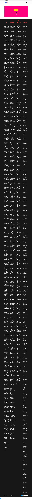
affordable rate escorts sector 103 (12, 95)
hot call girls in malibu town (6, 102)
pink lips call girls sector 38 (12, 251)
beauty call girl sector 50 (12, 284)
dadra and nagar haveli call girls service (19, 131)
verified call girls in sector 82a (12, 364)
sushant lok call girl (12, 414)
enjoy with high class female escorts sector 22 (12, 218)
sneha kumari (12, 53)
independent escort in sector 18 (12, 206)
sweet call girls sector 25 (6, 253)
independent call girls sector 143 (12, 184)
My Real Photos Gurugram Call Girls (12, 30)
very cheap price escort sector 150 (12, 197)
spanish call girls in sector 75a (6, 358)
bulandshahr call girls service (25, 344)
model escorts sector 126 (12, 143)
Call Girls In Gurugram (12, 38)
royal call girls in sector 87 (6, 382)
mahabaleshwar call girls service (25, 83)
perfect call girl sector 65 (12, 313)
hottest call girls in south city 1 (6, 430)
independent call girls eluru (19, 35)
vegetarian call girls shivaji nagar (6, 421)
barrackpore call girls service (25, 434)
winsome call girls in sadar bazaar (6, 183)
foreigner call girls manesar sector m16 (6, 115)
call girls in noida (12, 421)
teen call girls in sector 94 (6, 402)
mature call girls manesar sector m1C (6, 120)
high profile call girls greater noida (12, 434)
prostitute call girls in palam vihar (6, 158)
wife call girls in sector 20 (6, 243)
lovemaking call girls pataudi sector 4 (6, 167)
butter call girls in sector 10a (6, 211)
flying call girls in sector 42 (6, 289)
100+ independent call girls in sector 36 (12, 246)
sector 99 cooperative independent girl (12, 405)
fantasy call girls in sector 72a (6, 350)
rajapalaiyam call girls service (25, 288)
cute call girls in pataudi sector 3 (6, 165)
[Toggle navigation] (27, 0)
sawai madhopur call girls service (25, 238)
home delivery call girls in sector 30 (6, 265)
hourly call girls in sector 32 (6, 268)
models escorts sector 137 (12, 171)
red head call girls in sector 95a (6, 405)
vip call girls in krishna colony (6, 94)
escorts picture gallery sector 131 (12, 156)
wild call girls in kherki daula (6, 92)
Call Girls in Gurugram (12, 49)
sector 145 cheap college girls (12, 187)
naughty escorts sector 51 (12, 286)
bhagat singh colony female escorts (12, 60)
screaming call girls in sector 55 (6, 314)
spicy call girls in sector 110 (6, 214)
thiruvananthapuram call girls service (19, 324)
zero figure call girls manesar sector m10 (6, 105)
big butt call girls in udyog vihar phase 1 (6, 443)
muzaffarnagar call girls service (25, 388)
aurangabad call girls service (25, 64)
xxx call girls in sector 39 (6, 281)
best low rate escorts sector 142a (12, 182)
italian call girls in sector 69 (6, 340)
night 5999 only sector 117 (12, 123)
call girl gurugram (6, 34)
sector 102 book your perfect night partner (12, 93)
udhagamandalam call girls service (25, 301)
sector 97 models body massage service (12, 401)
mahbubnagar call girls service (25, 311)
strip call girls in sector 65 (6, 332)
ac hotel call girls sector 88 (6, 384)
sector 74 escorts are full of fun (12, 336)
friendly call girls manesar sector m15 (6, 113)
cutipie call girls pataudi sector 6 (6, 170)
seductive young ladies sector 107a (12, 105)
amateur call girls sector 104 (6, 201)
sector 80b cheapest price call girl (12, 356)
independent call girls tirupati (19, 50)
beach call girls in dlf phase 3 (6, 58)
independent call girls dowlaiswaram (19, 33)
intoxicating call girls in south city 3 (6, 434)
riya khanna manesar (12, 54)
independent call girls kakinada (19, 40)
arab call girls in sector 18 (6, 238)
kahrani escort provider (12, 73)
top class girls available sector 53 (12, 291)
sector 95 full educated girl (12, 395)
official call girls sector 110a (6, 216)
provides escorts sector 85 (12, 369)
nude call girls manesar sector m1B (6, 118)
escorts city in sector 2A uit (12, 231)
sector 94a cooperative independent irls (12, 393)
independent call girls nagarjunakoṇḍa (19, 45)
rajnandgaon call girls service (19, 129)
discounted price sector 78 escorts (12, 342)
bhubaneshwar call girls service (25, 145)
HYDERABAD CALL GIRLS (12, 41)
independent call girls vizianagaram (19, 53)
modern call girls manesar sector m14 (6, 112)
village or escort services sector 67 (12, 318)
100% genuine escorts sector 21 (12, 214)
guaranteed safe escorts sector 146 (12, 189)
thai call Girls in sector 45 (6, 294)
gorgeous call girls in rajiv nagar (6, 175)
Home (16, 14)
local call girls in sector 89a (6, 390)
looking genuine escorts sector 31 (12, 236)
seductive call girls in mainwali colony (6, 100)
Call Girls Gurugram (12, 46)
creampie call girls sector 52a (6, 309)
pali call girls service (25, 233)
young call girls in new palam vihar (6, 155)
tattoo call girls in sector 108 (6, 207)
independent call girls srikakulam (19, 48)
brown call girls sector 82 (6, 372)
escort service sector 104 (12, 97)
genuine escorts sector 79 (12, 345)
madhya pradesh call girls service (19, 332)
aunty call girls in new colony (6, 153)
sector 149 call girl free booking (12, 193)
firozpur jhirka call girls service (19, 190)
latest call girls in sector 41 (6, 287)
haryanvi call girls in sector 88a (6, 385)
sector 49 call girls (12, 280)
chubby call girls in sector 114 (6, 222)
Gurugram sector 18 (6, 33)
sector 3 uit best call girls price (12, 233)
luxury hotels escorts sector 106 (12, 100)
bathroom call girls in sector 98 (6, 412)
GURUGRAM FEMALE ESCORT (12, 33)
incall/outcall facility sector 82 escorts (12, 363)
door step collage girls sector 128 (12, 148)
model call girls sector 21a (12, 216)
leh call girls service (19, 330)
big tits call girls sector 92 (6, 399)
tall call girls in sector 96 (6, 408)
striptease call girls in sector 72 (6, 348)
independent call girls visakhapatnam (19, 51)
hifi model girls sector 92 (12, 385)
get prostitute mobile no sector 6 (12, 303)
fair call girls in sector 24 (6, 251)
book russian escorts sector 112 (12, 115)
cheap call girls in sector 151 (12, 198)
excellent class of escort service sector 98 (12, 403)
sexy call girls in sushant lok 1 (6, 439)
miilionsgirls (5, 37)
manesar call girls (12, 416)
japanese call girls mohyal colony (6, 149)
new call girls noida (12, 432)
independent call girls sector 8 (6, 366)
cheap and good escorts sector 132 (12, 158)
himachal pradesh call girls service (19, 211)
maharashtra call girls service (25, 58)
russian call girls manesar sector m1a (6, 117)
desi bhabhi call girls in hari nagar (6, 79)
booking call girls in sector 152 (12, 202)
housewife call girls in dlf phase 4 (6, 59)
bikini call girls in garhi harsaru (6, 69)
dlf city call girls (12, 424)
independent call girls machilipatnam (19, 43)
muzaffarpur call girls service (19, 103)
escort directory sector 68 (12, 320)
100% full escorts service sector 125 (12, 141)
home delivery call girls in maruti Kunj (6, 143)
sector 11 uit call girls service (12, 110)
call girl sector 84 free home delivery (12, 368)
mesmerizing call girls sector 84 (6, 377)
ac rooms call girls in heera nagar (6, 81)
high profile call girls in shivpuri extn (6, 427)
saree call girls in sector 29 (6, 261)
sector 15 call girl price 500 (12, 195)
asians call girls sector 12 (6, 227)
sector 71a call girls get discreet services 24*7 (12, 329)
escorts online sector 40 (12, 260)
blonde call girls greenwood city (6, 73)
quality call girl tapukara (12, 409)
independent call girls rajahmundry (19, 46)
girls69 (5, 36)
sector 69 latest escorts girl (12, 322)
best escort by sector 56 (12, 296)
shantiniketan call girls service (25, 484)
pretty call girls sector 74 (6, 353)
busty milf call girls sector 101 (6, 194)
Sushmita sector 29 (12, 57)
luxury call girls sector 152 (12, 200)
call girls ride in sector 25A (6, 255)
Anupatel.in (10, 495)
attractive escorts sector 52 (12, 289)
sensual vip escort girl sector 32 (12, 238)
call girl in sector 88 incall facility (12, 374)
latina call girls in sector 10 (6, 191)
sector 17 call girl (12, 204)
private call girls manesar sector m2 (6, 123)
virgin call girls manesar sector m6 (6, 131)
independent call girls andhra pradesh (19, 25)
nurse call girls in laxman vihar (6, 97)
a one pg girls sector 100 (12, 90)
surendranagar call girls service (19, 180)
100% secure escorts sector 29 (12, 229)
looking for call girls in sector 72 (12, 331)
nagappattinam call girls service (25, 282)
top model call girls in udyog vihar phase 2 (6, 446)
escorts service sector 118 (12, 125)
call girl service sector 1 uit (12, 86)
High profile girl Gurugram (12, 32)
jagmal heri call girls (12, 72)
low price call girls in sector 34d (6, 278)
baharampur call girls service (25, 424)
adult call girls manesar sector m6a (6, 133)
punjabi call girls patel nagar (6, 171)
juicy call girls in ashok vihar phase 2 (6, 46)
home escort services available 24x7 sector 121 (12, 132)
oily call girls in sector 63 (6, 328)
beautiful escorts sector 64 (12, 311)
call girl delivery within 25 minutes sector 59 (12, 301)
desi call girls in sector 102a (6, 198)
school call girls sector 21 (6, 245)
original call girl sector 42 (12, 269)
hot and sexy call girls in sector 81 (12, 361)
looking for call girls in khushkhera (12, 75)
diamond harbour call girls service (25, 447)
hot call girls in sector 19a (12, 209)
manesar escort (6, 30)
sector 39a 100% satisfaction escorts (12, 256)
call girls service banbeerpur (12, 59)
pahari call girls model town (6, 147)
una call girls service (19, 226)
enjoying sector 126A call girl (12, 144)
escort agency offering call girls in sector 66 (12, 316)
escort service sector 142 (12, 180)
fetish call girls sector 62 (6, 327)
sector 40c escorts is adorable (12, 265)
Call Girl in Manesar (12, 34)
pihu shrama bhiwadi (12, 56)
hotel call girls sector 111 (6, 217)
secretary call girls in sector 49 (6, 301)
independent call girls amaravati (19, 28)
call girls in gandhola (11, 69)
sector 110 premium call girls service (12, 112)
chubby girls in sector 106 (6, 204)
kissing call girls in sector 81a (6, 371)
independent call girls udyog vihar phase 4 (6, 450)
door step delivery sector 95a (12, 397)
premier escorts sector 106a (12, 102)
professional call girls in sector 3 (6, 263)
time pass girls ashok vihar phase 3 (6, 48)
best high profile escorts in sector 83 (12, 366)
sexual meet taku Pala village (12, 408)
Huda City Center (6, 26)
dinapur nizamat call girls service (19, 91)
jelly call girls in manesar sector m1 (6, 104)
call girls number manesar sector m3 (6, 125)
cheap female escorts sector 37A (12, 249)
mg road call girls (12, 425)
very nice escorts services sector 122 (12, 134)
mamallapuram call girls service (25, 280)
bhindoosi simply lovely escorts (12, 62)
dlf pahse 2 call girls (12, 420)
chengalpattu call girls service (25, 259)
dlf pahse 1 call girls (12, 419)
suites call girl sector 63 (12, 309)
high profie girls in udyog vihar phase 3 (6, 448)
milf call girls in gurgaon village (6, 74)
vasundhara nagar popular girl (12, 413)
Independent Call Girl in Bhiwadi (12, 27)
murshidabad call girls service (25, 473)
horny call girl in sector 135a (12, 166)
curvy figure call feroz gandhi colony (6, 66)
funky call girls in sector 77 (6, 361)
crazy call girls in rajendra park (6, 173)
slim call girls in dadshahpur (6, 50)
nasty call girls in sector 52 (6, 307)
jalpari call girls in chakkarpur (6, 53)
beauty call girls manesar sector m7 (6, 135)
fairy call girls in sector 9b (6, 418)
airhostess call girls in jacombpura (6, 84)
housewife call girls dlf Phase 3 (12, 435)
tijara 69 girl (12, 412)
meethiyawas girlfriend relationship (12, 80)
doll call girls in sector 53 (6, 310)
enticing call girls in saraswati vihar (6, 186)
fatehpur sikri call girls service (25, 355)
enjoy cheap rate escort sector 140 (12, 177)
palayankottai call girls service (25, 285)
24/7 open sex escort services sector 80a (12, 353)
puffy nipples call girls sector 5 (6, 302)
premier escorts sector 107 (12, 104)
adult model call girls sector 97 (6, 410)
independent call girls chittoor (19, 32)
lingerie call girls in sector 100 (6, 193)
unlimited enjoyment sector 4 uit (12, 259)
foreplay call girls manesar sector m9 (6, 138)
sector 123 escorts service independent (12, 135)
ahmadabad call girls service (19, 146)
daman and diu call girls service (19, 134)
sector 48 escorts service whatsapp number (12, 279)
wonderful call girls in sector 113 (12, 117)
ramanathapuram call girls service (25, 290)
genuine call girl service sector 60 (12, 305)
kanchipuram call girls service (25, 272)
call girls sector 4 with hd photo (6, 284)
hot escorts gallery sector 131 (12, 154)
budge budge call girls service (25, 440)
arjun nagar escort (6, 43)
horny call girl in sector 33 (12, 239)
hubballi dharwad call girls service (19, 287)
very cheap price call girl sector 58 (12, 299)
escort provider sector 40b (12, 264)
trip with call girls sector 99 (6, 413)
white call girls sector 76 (6, 359)
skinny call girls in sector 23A (6, 250)
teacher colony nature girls (12, 411)
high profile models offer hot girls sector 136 (12, 168)
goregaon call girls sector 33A (12, 241)
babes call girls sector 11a (6, 225)
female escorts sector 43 (12, 270)
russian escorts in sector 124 (12, 137)
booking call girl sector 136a (12, 170)
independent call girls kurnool (19, 41)
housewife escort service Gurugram (6, 25)
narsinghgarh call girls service (19, 384)
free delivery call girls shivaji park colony (6, 423)
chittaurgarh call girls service (25, 211)
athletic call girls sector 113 (6, 220)
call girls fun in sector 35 (6, 273)
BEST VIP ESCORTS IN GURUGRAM (12, 44)
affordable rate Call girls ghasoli (12, 71)
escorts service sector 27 (12, 226)
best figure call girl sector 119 (12, 126)
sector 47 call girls (12, 277)
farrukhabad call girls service (25, 352)
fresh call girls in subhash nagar (6, 435)
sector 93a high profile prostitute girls (12, 390)
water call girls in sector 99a (6, 415)
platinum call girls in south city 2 (6, 432)
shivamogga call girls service (19, 300)
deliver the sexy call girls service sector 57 (12, 297)
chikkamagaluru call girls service (19, 278)
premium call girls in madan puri (6, 99)
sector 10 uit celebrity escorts (12, 88)
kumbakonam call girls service (25, 277)
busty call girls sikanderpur (6, 429)
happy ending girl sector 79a (12, 347)
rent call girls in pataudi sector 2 (6, 163)
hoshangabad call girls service (19, 359)
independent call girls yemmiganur (19, 55)
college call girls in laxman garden (6, 95)
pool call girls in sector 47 (6, 297)
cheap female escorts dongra (12, 68)
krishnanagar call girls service (25, 468)
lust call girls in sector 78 (6, 363)
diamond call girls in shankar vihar (6, 420)
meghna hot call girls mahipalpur (12, 55)
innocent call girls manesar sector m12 (6, 108)
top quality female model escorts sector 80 (12, 351)
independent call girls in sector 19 (12, 207)
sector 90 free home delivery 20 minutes (12, 379)
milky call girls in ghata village (6, 71)
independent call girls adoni (19, 27)
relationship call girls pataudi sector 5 (6, 168)
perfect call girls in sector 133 (12, 159)
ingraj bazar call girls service (25, 455)
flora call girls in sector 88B (6, 387)
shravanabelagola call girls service (19, 301)
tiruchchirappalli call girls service (25, 295)
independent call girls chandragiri (19, 30)
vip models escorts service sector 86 (12, 371)
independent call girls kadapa (19, 38)
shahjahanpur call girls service (25, 401)
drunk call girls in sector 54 (6, 312)
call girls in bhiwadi (12, 428)
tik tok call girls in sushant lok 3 (6, 442)
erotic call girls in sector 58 (6, 318)
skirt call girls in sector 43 (6, 291)
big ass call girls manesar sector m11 (6, 107)
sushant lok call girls (12, 427)
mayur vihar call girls (12, 417)
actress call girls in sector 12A (6, 229)
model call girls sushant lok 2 (6, 440)
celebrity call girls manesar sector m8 (6, 136)
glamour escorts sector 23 (12, 220)
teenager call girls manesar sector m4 (6, 128)
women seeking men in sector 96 (12, 399)
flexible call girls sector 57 (6, 317)
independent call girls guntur (19, 37)
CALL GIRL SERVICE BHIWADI (12, 40)
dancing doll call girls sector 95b (6, 407)
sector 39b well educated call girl (12, 257)
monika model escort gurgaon (6, 32)
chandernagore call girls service (25, 443)
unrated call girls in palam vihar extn (6, 160)
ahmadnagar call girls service (25, 59)
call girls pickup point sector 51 (12, 287)
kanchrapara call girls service (25, 461)
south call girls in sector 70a (6, 345)
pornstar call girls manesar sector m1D (6, 122)
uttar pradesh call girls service (25, 321)
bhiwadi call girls (12, 415)
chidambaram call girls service (25, 262)
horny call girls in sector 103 (6, 199)
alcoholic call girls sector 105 (6, 202)
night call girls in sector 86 (6, 381)
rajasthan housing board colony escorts (12, 83)
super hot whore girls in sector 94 (12, 391)
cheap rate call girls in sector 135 (12, 164)
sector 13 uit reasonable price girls (12, 151)
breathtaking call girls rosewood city (6, 181)
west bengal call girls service (25, 417)
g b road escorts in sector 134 (12, 161)
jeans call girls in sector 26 (6, 256)
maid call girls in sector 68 (6, 338)
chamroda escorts (12, 63)
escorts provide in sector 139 (12, 175)
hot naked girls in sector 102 (6, 196)
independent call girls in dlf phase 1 (6, 56)
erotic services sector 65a (12, 314)
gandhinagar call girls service (19, 154)
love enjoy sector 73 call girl (12, 334)
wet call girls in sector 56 (6, 315)
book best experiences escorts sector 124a (12, 139)
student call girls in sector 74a (6, 354)
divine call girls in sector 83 (6, 376)
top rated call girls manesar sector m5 (6, 130)
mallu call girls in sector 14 (6, 232)
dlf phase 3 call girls (12, 423)
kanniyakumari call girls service (25, 274)
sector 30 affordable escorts (12, 234)
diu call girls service (19, 136)
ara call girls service (19, 77)
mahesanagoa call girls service (19, 166)
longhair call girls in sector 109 (6, 209)
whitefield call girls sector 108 (12, 107)
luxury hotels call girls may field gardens (6, 145)
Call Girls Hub (12, 37)
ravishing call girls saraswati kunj (6, 184)
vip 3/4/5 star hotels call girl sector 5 (12, 282)
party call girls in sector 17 (6, 237)
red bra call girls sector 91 (6, 397)
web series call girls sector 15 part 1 (6, 234)
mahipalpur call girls (6, 41)
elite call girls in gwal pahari (6, 76)
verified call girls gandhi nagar (6, 68)
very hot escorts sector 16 (12, 203)
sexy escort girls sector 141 (12, 179)
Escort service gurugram (12, 52)
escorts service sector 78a (12, 344)
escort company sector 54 (12, 292)
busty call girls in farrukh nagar (6, 63)
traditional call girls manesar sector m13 (6, 110)
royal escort (6, 35)
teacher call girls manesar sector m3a (6, 126)
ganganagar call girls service (25, 217)
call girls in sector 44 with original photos (12, 272)
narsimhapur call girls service (19, 382)
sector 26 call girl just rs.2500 (12, 225)
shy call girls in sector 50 (6, 304)
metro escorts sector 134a (12, 162)
